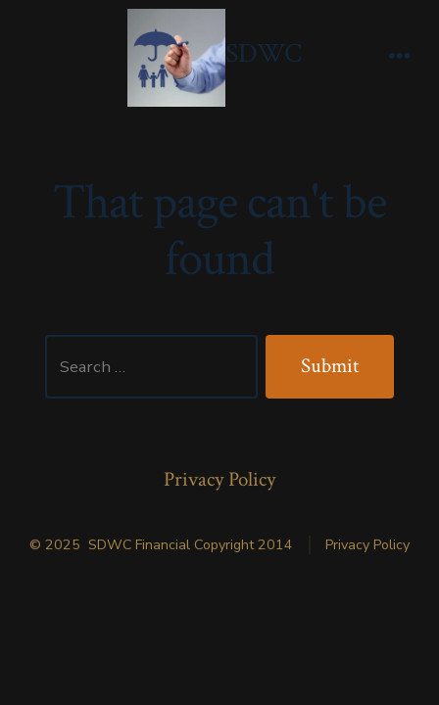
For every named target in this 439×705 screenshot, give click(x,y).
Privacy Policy (219, 479)
